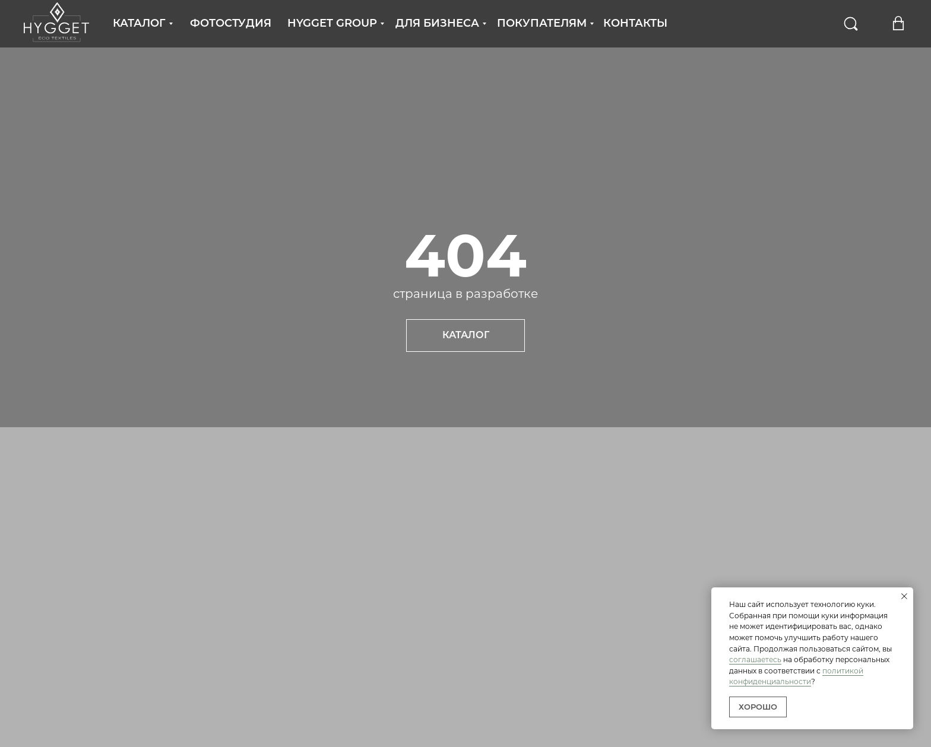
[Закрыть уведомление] (904, 596)
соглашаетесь (755, 659)
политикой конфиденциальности (796, 676)
